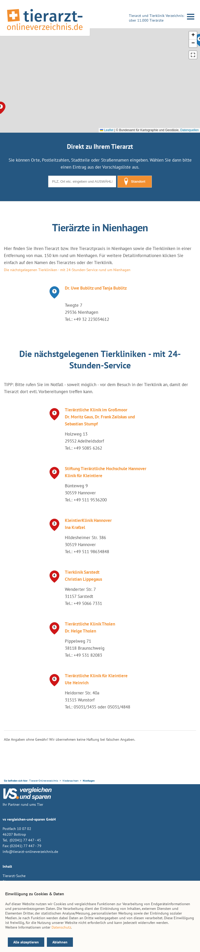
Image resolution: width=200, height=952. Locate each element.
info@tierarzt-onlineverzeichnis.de (30, 851)
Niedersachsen (70, 780)
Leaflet (106, 130)
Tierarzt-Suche (14, 875)
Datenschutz (61, 927)
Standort (134, 182)
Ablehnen (59, 942)
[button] (193, 35)
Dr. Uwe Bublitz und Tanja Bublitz (96, 288)
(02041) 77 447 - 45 (25, 840)
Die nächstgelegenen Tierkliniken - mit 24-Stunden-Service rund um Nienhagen (67, 269)
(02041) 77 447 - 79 (25, 846)
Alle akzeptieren (26, 942)
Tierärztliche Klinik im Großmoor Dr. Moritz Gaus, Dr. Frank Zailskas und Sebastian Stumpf (100, 417)
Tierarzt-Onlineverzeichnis (43, 780)
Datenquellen (189, 130)
